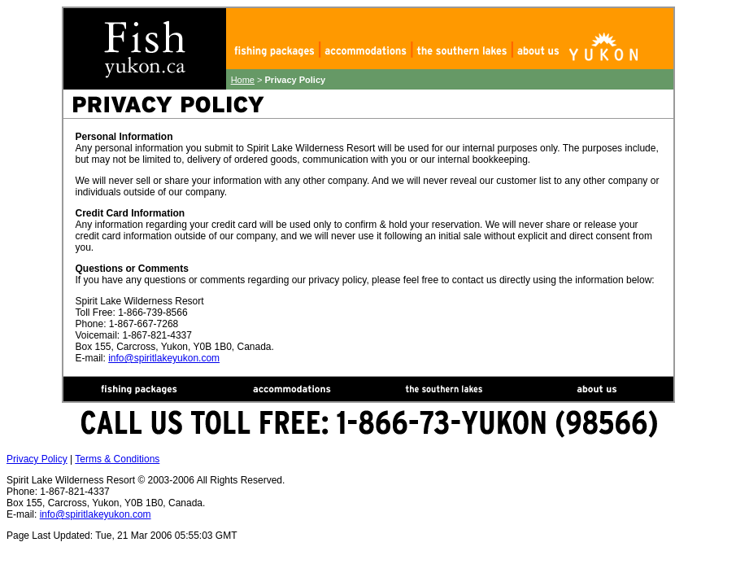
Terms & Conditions (117, 459)
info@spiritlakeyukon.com (164, 358)
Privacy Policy (37, 459)
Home (243, 80)
